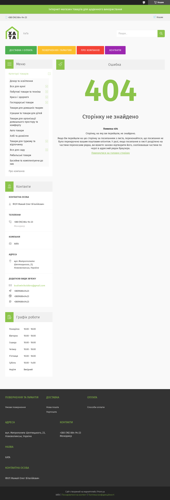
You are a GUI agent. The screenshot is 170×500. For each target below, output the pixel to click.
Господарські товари (21, 102)
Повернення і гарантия (56, 50)
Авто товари (17, 130)
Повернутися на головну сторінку (110, 153)
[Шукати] (161, 33)
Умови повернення (15, 407)
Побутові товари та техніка (25, 91)
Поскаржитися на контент (74, 495)
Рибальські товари (20, 155)
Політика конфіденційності (101, 495)
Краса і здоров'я (19, 97)
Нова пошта (52, 407)
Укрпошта (51, 412)
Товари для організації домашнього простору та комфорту (24, 122)
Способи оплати (96, 407)
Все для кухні (17, 86)
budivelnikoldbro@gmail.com (29, 285)
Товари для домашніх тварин (26, 107)
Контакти (115, 50)
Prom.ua (101, 491)
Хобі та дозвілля (19, 135)
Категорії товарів (18, 73)
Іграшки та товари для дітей (26, 113)
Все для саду (17, 149)
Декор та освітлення (21, 81)
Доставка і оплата (21, 50)
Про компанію (90, 50)
